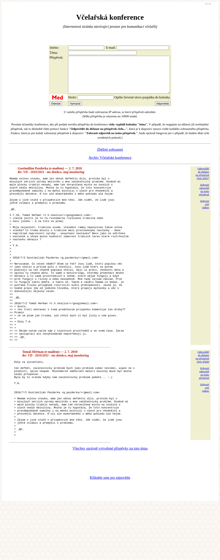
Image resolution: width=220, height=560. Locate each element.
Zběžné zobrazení (110, 157)
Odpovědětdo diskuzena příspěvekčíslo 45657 (202, 180)
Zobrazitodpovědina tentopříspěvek (204, 197)
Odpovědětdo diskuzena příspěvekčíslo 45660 (202, 397)
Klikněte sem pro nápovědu (110, 533)
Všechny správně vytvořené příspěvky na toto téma (110, 504)
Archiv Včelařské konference (110, 165)
